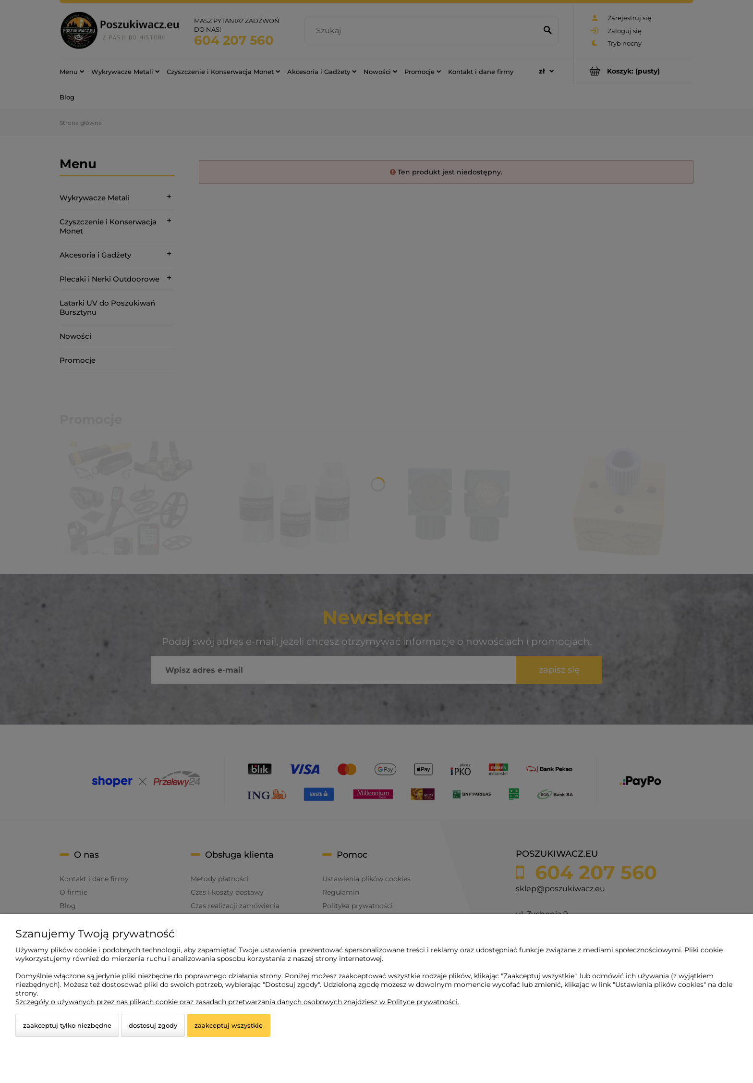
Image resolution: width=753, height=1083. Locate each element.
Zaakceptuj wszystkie (228, 1025)
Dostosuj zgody (153, 1025)
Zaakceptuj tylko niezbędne (67, 1025)
